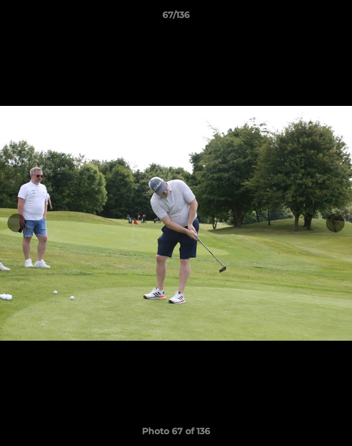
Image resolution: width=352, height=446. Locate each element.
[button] (337, 18)
